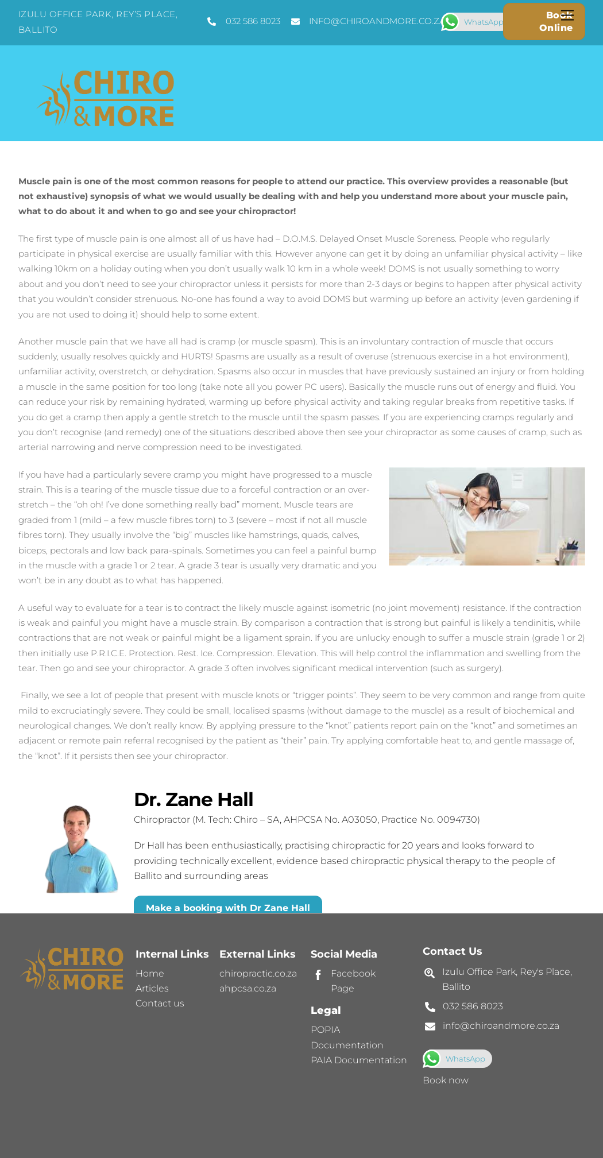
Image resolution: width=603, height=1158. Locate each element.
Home (150, 973)
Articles (152, 988)
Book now (446, 1080)
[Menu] (567, 16)
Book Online (556, 21)
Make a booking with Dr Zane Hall (228, 908)
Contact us (160, 1003)
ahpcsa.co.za (247, 988)
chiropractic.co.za (258, 973)
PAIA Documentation (359, 1060)
